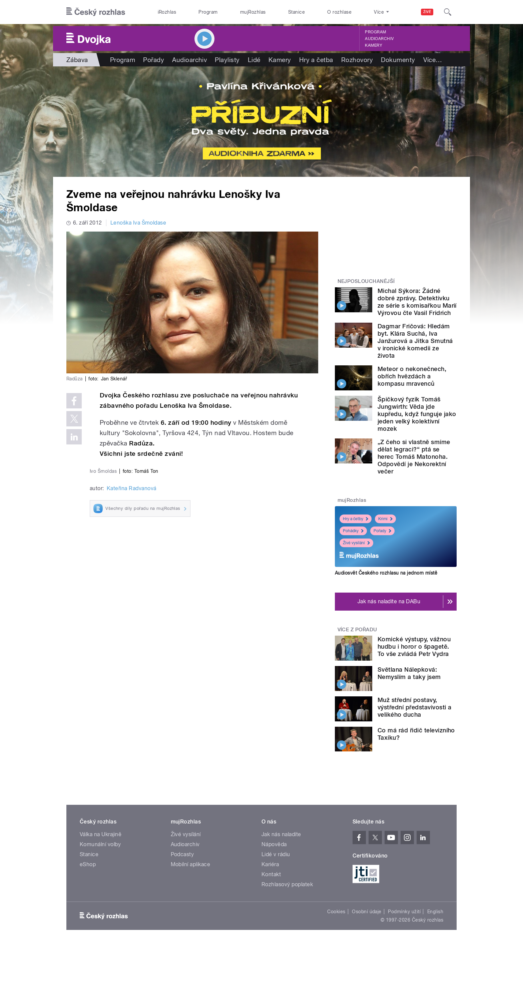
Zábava (77, 59)
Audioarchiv (379, 38)
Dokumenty (398, 59)
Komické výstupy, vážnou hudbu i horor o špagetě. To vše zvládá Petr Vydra (414, 646)
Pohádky (353, 531)
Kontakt (271, 874)
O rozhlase (339, 12)
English (435, 911)
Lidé (254, 59)
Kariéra (270, 864)
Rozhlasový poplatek (287, 884)
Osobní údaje (367, 911)
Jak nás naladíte (281, 834)
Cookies (336, 911)
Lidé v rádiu (276, 854)
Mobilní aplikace (190, 864)
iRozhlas (167, 12)
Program (207, 12)
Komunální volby (100, 844)
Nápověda (274, 844)
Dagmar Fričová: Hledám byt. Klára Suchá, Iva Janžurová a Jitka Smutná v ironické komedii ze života (415, 341)
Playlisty (227, 59)
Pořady (153, 59)
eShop (88, 864)
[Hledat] (448, 12)
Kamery (373, 45)
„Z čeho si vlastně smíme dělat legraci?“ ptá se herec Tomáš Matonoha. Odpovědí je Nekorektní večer (414, 456)
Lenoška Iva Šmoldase (138, 223)
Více (432, 59)
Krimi (385, 519)
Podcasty (182, 854)
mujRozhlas (253, 12)
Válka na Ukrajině (100, 834)
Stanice (296, 12)
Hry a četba (316, 59)
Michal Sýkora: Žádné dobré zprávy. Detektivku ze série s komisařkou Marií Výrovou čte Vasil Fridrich (417, 301)
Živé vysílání (356, 543)
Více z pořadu (357, 630)
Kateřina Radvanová (131, 488)
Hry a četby (355, 519)
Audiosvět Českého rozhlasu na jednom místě (386, 573)
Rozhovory (357, 59)
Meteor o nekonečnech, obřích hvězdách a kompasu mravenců (412, 376)
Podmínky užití (404, 911)
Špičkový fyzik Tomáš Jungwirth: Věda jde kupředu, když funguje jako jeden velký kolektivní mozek (417, 414)
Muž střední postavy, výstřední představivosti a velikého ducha (414, 707)
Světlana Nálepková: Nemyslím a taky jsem (409, 673)
